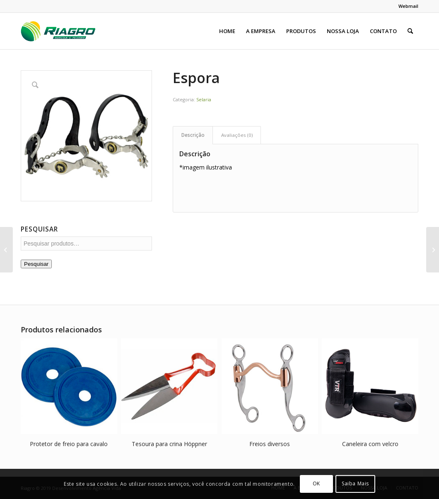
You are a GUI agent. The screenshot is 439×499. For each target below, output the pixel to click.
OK (316, 483)
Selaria (203, 99)
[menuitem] (406, 6)
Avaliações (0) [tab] (237, 135)
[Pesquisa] (410, 31)
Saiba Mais (355, 483)
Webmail (408, 6)
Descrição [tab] (193, 135)
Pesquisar (36, 264)
